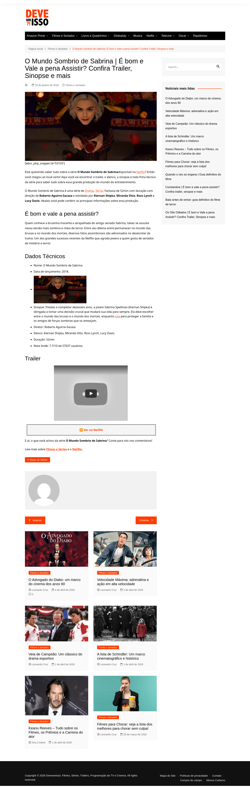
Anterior (35, 520)
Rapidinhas (200, 35)
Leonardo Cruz (38, 589)
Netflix (150, 35)
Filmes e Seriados (63, 35)
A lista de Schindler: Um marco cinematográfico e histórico (184, 138)
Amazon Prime (36, 35)
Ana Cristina (37, 742)
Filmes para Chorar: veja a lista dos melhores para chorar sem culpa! (187, 164)
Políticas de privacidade (194, 775)
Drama (89, 191)
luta (117, 316)
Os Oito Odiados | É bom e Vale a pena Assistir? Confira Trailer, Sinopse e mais (190, 214)
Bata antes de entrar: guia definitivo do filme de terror (192, 202)
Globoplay (120, 35)
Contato (217, 775)
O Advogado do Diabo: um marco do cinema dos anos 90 (193, 100)
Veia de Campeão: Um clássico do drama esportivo (191, 126)
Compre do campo (191, 780)
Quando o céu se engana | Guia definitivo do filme (193, 177)
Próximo (146, 520)
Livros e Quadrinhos (94, 35)
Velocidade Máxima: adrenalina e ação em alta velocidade (192, 113)
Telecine (166, 35)
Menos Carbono (215, 780)
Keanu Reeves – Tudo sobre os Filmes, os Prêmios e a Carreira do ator (56, 732)
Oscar (182, 35)
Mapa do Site (167, 775)
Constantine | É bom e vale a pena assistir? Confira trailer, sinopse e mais (192, 189)
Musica (137, 35)
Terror (99, 191)
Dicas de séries (38, 459)
